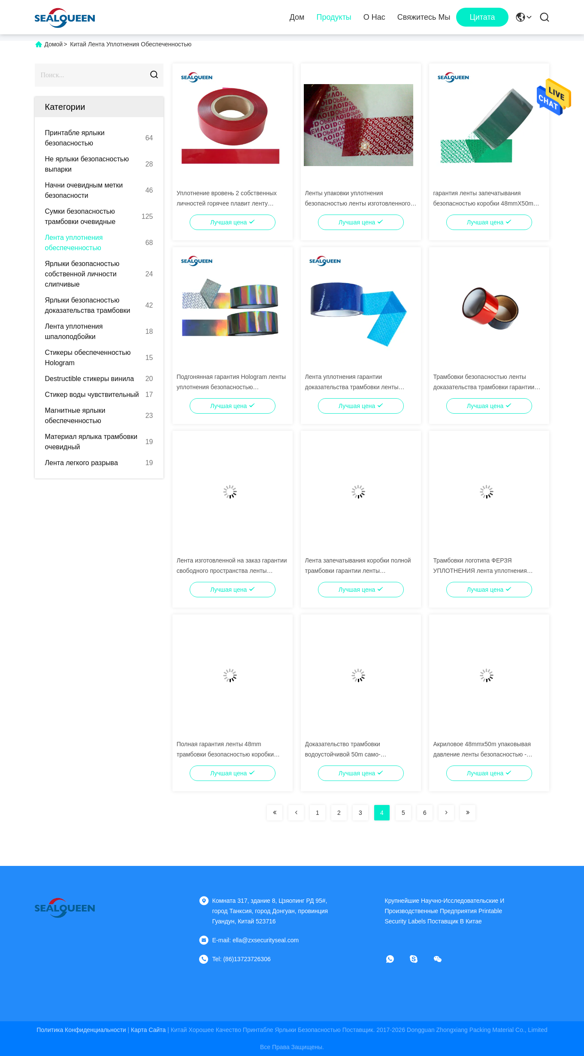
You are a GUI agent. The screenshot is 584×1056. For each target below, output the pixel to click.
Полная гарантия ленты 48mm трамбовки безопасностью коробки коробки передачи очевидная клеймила (232, 754)
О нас (374, 17)
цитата (482, 17)
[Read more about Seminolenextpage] (274, 812)
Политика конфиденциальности (81, 1029)
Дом (297, 17)
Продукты (333, 17)
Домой (54, 44)
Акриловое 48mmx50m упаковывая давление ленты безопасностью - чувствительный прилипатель (482, 754)
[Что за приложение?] (396, 959)
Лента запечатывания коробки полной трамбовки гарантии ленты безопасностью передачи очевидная (358, 570)
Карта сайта (148, 1029)
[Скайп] (419, 959)
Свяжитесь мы (424, 17)
